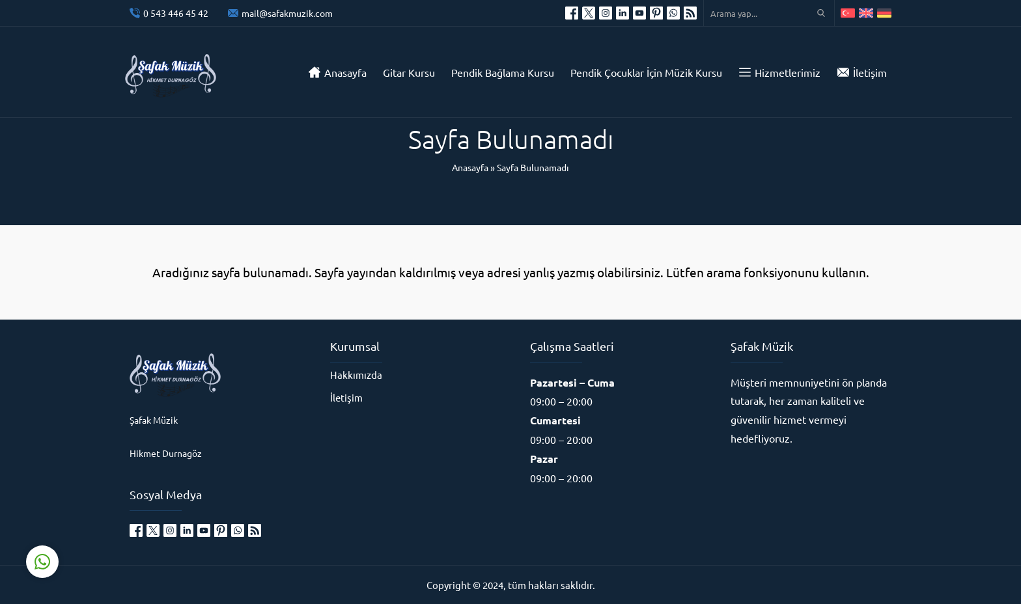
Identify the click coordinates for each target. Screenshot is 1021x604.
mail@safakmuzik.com (287, 13)
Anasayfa (470, 167)
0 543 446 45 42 (175, 13)
